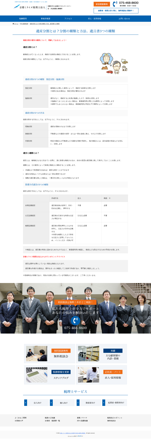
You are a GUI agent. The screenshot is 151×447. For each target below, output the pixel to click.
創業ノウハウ (82, 418)
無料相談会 (111, 421)
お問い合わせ (124, 19)
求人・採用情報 (94, 19)
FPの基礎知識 (82, 421)
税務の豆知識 (50, 418)
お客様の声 (19, 421)
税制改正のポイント (114, 418)
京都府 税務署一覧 (52, 421)
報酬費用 (23, 19)
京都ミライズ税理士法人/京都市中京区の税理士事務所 (73, 433)
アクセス (68, 19)
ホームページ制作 (72, 436)
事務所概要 (45, 19)
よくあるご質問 (20, 418)
